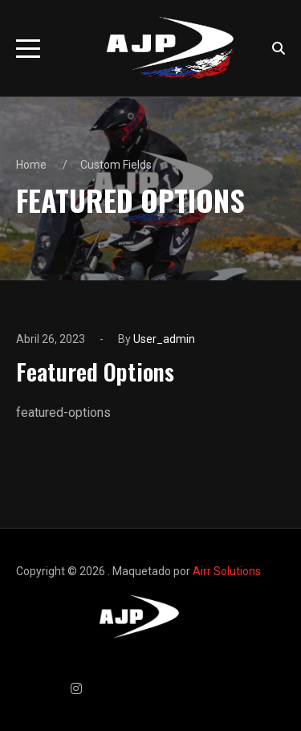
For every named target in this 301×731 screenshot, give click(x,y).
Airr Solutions (227, 571)
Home (31, 164)
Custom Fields (116, 164)
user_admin (164, 339)
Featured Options (95, 371)
